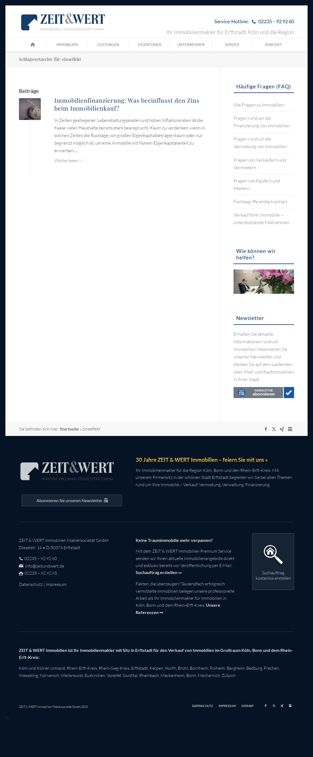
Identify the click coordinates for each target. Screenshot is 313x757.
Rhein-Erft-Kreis (82, 668)
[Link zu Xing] (282, 429)
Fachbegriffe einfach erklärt (260, 201)
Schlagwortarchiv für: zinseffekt (50, 59)
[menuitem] (253, 21)
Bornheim (199, 668)
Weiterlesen (69, 160)
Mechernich (209, 675)
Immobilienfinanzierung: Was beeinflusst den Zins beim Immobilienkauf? (126, 104)
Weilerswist (72, 675)
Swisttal (130, 675)
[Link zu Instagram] (290, 429)
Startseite (69, 428)
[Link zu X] (274, 429)
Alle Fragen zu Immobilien (259, 105)
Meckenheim (173, 675)
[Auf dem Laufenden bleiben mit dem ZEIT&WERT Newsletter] (72, 500)
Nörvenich (49, 675)
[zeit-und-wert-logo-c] (63, 22)
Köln (23, 668)
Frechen (271, 668)
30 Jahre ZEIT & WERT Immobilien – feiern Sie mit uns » (202, 459)
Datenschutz (31, 584)
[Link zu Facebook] (266, 429)
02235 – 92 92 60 (40, 558)
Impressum (56, 584)
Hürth (170, 668)
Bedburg (254, 668)
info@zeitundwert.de (44, 566)
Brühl (183, 668)
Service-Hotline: (254, 21)
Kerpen (156, 668)
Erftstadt (139, 668)
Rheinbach (149, 675)
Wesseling (28, 675)
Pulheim (217, 668)
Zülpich (229, 675)
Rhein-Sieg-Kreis (114, 668)
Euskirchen (95, 675)
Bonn (191, 675)
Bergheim (236, 668)
